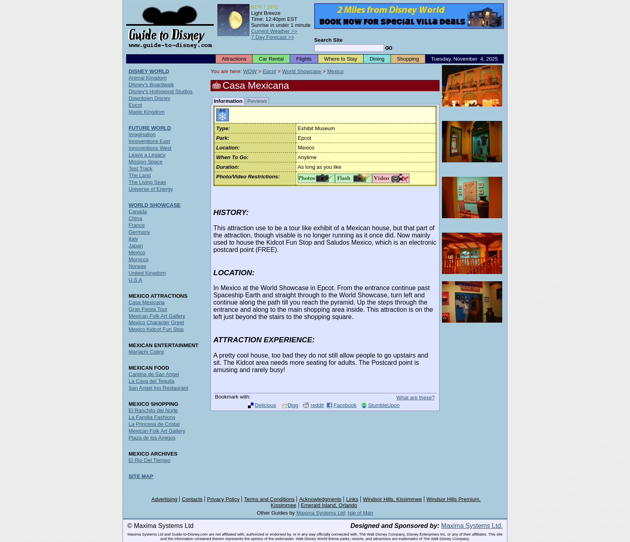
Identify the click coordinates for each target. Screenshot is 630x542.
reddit (317, 405)
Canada (138, 212)
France (137, 225)
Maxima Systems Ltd (320, 513)
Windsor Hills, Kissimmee (392, 499)
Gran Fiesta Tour (148, 309)
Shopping (408, 59)
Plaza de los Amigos (152, 438)
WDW (250, 71)
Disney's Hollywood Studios (160, 91)
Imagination (142, 134)
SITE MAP (141, 476)
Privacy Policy (223, 499)
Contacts (192, 499)
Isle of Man (360, 513)
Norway (137, 266)
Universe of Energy (151, 189)
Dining (377, 59)
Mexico (335, 71)
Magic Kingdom (147, 112)
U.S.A (135, 280)
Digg (293, 405)
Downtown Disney (149, 98)
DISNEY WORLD (149, 71)
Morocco (139, 259)
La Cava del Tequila (151, 381)
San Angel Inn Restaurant (158, 388)
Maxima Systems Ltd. (472, 525)
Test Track (140, 169)
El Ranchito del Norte (153, 410)
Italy (133, 239)
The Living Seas (147, 182)
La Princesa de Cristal (154, 424)
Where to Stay (340, 59)
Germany (139, 232)
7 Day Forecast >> (272, 37)
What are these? (416, 398)
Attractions (234, 59)
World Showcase (301, 71)
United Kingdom (147, 273)
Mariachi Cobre (146, 352)
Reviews (257, 101)
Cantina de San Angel (154, 374)
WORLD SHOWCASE (154, 205)
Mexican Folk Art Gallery (157, 316)
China (135, 218)
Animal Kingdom (148, 78)
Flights (303, 59)
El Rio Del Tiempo (149, 460)
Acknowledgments (320, 499)
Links (352, 499)
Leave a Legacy (147, 155)
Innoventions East (149, 141)
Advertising (164, 499)
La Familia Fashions (152, 417)
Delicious (265, 405)
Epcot (269, 71)
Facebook (344, 405)
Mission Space (146, 162)
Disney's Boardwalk (151, 85)
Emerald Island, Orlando (329, 505)
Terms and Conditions (269, 499)
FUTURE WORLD (150, 128)
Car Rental (271, 59)
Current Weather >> (274, 31)
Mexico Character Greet (156, 322)
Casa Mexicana (147, 302)
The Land (140, 175)
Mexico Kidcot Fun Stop (156, 329)
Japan (136, 246)
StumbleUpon (384, 405)
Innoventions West (150, 148)
